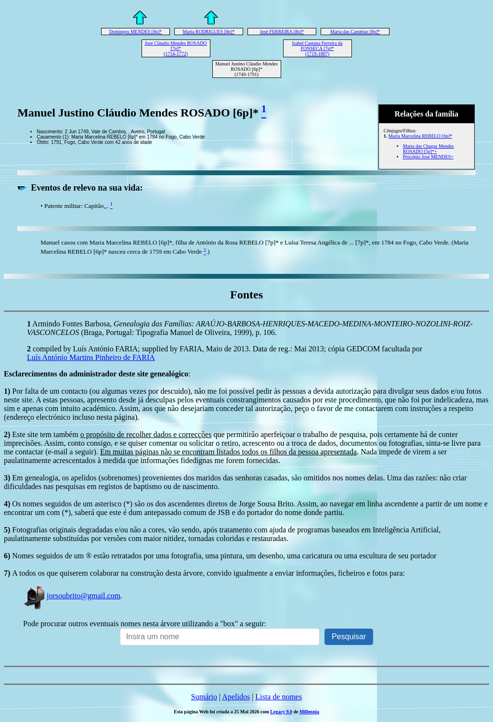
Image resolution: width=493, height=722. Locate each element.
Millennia (309, 711)
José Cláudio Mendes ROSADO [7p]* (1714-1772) (175, 48)
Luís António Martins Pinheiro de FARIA (91, 357)
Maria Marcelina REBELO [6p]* (420, 136)
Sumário (204, 697)
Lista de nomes (278, 697)
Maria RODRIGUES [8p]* (209, 31)
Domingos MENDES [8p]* (135, 31)
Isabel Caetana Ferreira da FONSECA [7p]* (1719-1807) (317, 48)
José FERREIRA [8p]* (282, 31)
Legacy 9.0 (281, 711)
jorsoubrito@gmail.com (71, 596)
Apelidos (236, 697)
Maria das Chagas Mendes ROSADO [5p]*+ (428, 148)
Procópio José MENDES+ (428, 156)
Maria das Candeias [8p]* (355, 31)
